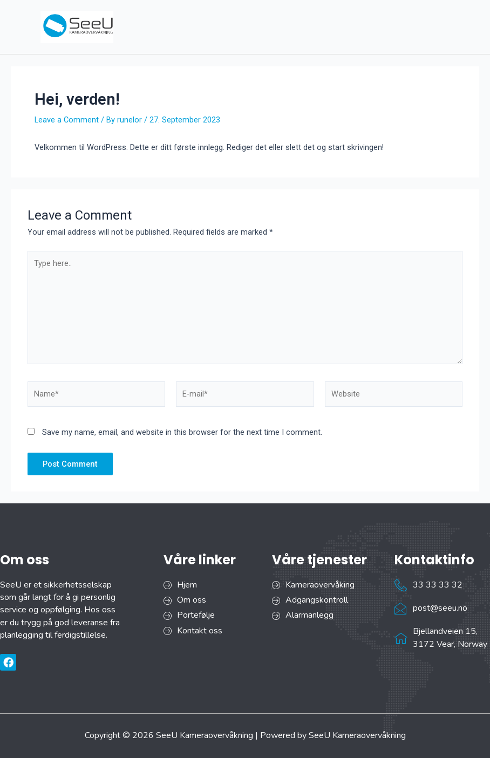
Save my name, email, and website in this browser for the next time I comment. (182, 432)
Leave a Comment (67, 120)
